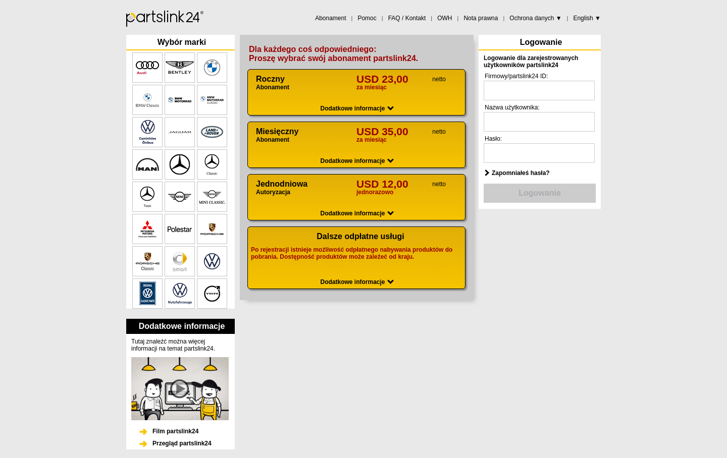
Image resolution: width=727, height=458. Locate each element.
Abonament (330, 18)
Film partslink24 (175, 431)
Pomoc (366, 18)
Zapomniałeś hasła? (521, 173)
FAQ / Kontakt (407, 18)
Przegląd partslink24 (182, 443)
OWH (444, 18)
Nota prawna (480, 18)
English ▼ (587, 18)
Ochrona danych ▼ (535, 18)
